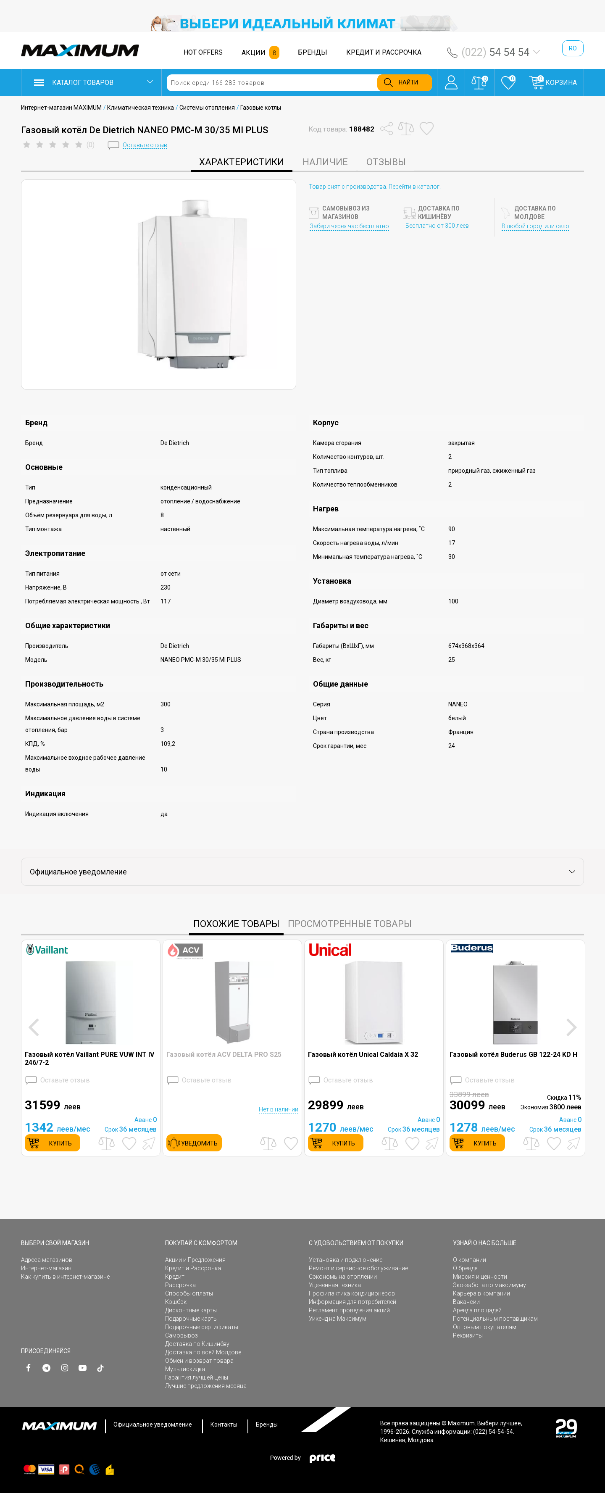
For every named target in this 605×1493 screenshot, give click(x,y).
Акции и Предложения (195, 1259)
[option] (302, 23)
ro (573, 48)
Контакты (223, 1424)
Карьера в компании (481, 1293)
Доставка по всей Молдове (203, 1352)
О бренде (465, 1268)
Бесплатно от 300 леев (437, 225)
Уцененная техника (335, 1285)
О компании (469, 1259)
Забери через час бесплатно (349, 226)
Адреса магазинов (46, 1259)
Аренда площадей (477, 1310)
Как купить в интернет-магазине (65, 1276)
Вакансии (466, 1301)
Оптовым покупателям (484, 1327)
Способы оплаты (189, 1293)
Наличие (325, 162)
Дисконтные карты (191, 1310)
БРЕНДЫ (312, 52)
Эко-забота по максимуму (489, 1285)
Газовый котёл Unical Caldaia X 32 (363, 1055)
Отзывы (386, 162)
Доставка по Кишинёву (197, 1343)
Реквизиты (468, 1335)
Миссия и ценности (480, 1276)
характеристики (241, 162)
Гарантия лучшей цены (196, 1377)
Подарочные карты (191, 1318)
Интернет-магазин (46, 1268)
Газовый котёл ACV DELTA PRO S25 (223, 1055)
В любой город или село (535, 226)
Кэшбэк (176, 1301)
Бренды (267, 1424)
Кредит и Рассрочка (193, 1268)
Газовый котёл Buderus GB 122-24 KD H (513, 1055)
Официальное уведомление (152, 1424)
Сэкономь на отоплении (343, 1276)
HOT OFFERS (203, 52)
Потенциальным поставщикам (495, 1318)
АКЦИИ (254, 53)
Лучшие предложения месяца (206, 1385)
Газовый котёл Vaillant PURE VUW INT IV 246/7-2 (89, 1058)
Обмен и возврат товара (199, 1360)
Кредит (174, 1276)
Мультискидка (185, 1369)
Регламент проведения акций (349, 1310)
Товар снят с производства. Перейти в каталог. (375, 186)
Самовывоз (181, 1335)
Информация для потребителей (352, 1301)
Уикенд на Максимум (337, 1318)
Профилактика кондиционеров (352, 1293)
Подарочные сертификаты (201, 1327)
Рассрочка (180, 1285)
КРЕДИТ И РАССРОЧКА (383, 52)
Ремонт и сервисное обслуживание (358, 1268)
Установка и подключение (345, 1259)
